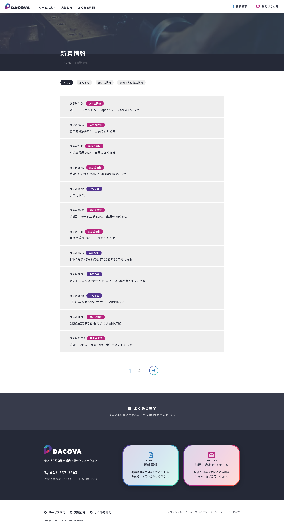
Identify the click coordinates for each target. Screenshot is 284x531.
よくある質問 (86, 7)
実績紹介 (66, 7)
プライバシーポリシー (207, 512)
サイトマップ (232, 512)
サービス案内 (47, 7)
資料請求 (241, 6)
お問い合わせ (270, 6)
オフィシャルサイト (179, 512)
